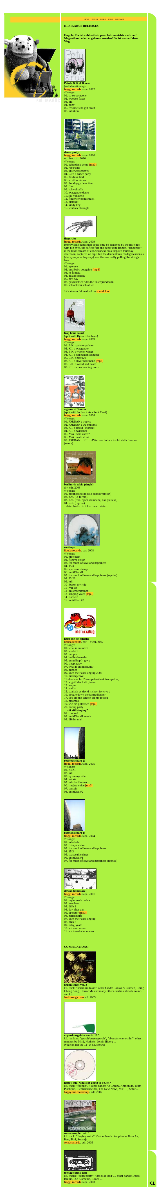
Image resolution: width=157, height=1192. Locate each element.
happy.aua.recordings (76, 1092)
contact (119, 18)
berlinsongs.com (74, 997)
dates (95, 18)
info (110, 18)
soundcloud (103, 291)
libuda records (72, 550)
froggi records (72, 89)
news (86, 18)
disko (103, 18)
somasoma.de (72, 1142)
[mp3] (93, 164)
